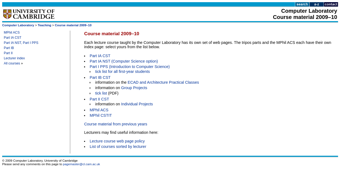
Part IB (9, 48)
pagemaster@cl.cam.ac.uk (81, 164)
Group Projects (134, 88)
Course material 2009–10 (73, 25)
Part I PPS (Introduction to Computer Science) (130, 66)
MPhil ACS (12, 32)
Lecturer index (14, 58)
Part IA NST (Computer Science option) (124, 61)
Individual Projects (137, 104)
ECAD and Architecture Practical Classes (163, 82)
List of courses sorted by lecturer (118, 146)
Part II (8, 53)
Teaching (44, 25)
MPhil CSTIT (101, 115)
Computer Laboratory (18, 25)
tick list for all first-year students (122, 71)
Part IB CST (100, 77)
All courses (12, 63)
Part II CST (99, 99)
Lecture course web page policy (117, 141)
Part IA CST (12, 38)
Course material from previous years (115, 124)
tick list (101, 93)
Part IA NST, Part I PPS (21, 43)
